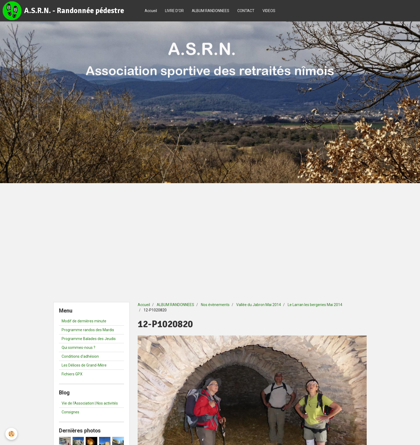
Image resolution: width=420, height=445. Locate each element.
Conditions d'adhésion (80, 356)
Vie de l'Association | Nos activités (90, 403)
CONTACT (245, 11)
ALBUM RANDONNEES (210, 11)
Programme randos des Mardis (88, 330)
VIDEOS (268, 11)
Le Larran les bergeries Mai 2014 (315, 305)
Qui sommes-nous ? (78, 347)
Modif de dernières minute (84, 321)
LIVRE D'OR (174, 11)
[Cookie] (11, 434)
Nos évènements (215, 305)
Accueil (151, 11)
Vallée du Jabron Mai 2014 (258, 305)
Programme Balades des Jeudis (89, 339)
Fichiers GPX (72, 374)
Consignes (70, 412)
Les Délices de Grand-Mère (84, 365)
